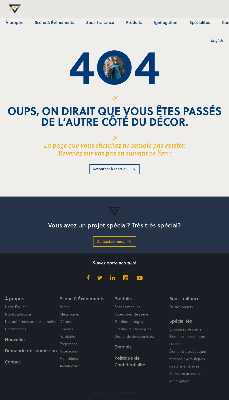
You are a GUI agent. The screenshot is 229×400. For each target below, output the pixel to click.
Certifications (15, 328)
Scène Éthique (15, 8)
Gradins (66, 328)
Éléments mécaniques (187, 336)
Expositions (69, 358)
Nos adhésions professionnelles (30, 321)
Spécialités (199, 22)
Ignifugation (165, 22)
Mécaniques (70, 314)
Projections (68, 343)
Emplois (122, 346)
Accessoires (69, 351)
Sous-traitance (100, 22)
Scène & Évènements (54, 22)
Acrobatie (67, 336)
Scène (65, 306)
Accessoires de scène (131, 314)
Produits (134, 22)
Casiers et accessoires (186, 373)
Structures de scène (185, 329)
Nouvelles (15, 339)
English (217, 40)
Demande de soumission (31, 350)
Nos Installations (18, 314)
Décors (65, 321)
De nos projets (181, 306)
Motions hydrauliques (187, 358)
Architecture (69, 365)
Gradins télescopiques (132, 328)
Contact (13, 361)
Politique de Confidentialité (129, 361)
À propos (14, 22)
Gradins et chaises (184, 366)
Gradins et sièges (128, 321)
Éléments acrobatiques (188, 351)
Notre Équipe (16, 306)
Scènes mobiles (127, 306)
